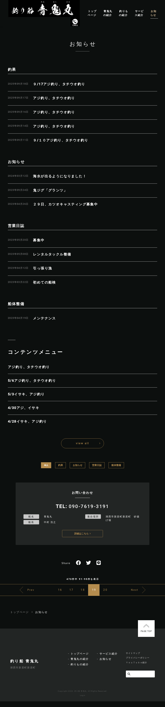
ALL (46, 465)
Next (141, 592)
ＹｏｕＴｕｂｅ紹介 (136, 668)
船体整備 (116, 465)
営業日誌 (97, 465)
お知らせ (77, 465)
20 (117, 592)
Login (82, 701)
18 (83, 592)
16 (49, 592)
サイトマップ (133, 658)
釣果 (60, 465)
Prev (24, 592)
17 (66, 592)
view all (82, 443)
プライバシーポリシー (138, 663)
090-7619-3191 (89, 506)
